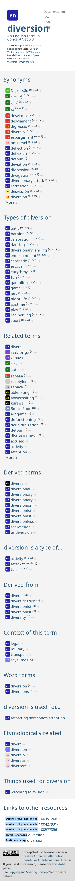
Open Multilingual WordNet (23, 57)
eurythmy (20, 271)
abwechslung (23, 397)
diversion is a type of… (33, 547)
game (16, 287)
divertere (19, 765)
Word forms (19, 675)
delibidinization (25, 425)
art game (19, 414)
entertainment (24, 255)
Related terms (22, 335)
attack (16, 564)
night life (19, 298)
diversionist (21, 510)
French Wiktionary (17, 55)
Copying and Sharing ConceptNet (31, 872)
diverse (17, 483)
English (19, 35)
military (18, 649)
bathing (18, 233)
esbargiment (22, 137)
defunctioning (24, 419)
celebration (21, 239)
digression (20, 169)
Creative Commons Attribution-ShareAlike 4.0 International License (47, 858)
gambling (20, 282)
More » (11, 202)
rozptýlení (20, 381)
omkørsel (19, 142)
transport (20, 654)
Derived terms (22, 472)
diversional (21, 488)
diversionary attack (28, 180)
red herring (21, 315)
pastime (18, 304)
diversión (19, 196)
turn (15, 569)
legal (15, 643)
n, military (29, 563)
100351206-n (50, 818)
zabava (17, 357)
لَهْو (13, 110)
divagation (20, 175)
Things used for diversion (37, 781)
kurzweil (19, 403)
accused (18, 441)
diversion (28, 28)
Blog (47, 27)
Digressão (20, 90)
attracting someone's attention (38, 717)
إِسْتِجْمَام (17, 97)
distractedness (24, 435)
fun (14, 277)
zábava (17, 387)
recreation (20, 186)
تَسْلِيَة (15, 103)
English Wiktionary (30, 52)
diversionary (22, 494)
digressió (19, 126)
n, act (33, 89)
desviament (21, 121)
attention (19, 452)
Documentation (54, 12)
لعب (14, 370)
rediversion (21, 526)
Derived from (21, 584)
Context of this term (30, 632)
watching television (28, 792)
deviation (19, 164)
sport (16, 320)
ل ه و (15, 364)
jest (14, 293)
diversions (20, 691)
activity (17, 446)
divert (16, 346)
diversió (18, 131)
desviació (19, 115)
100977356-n (50, 829)
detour (17, 158)
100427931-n (50, 824)
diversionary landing (29, 250)
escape (17, 266)
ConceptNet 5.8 (20, 39)
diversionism (22, 505)
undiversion (22, 532)
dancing (18, 244)
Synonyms (17, 79)
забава (17, 376)
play (15, 309)
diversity (19, 617)
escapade (19, 260)
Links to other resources (35, 807)
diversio (18, 755)
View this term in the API (20, 61)
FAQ (46, 17)
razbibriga (20, 352)
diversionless (23, 521)
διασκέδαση (21, 408)
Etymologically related (32, 733)
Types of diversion (28, 217)
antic (15, 228)
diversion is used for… (32, 707)
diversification (23, 601)
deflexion (19, 153)
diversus (19, 760)
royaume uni (22, 659)
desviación (20, 191)
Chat (47, 22)
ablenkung (21, 392)
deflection (20, 148)
